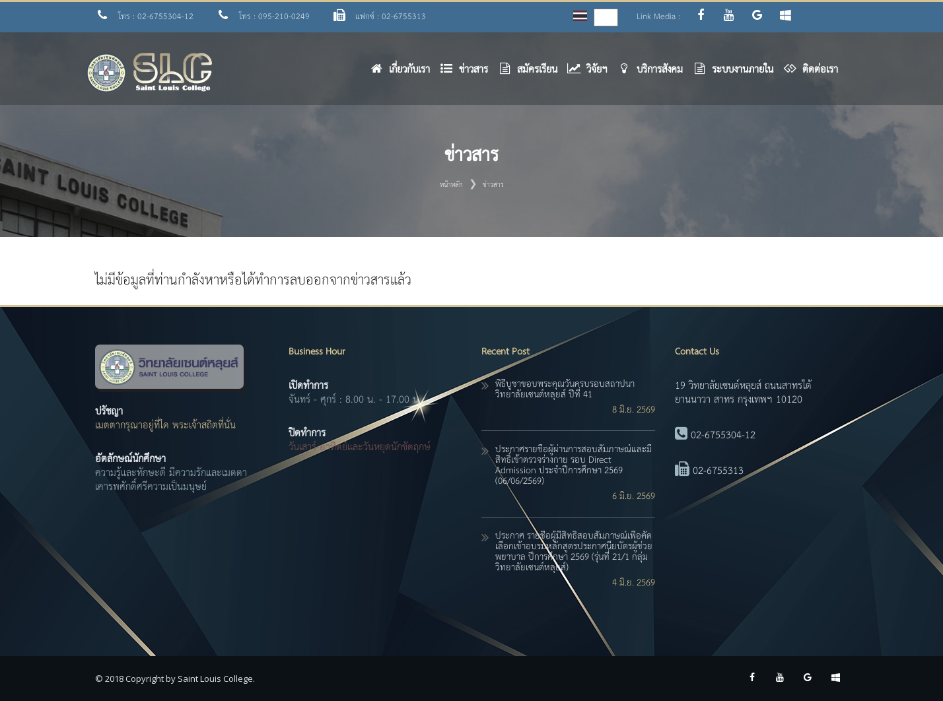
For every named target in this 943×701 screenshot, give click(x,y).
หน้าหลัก (451, 184)
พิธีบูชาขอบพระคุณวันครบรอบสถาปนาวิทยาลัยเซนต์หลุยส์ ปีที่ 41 (565, 389)
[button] (469, 73)
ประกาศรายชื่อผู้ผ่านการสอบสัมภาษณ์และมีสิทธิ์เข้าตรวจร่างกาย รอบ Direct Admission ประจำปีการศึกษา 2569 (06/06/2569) (573, 465)
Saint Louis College (215, 678)
